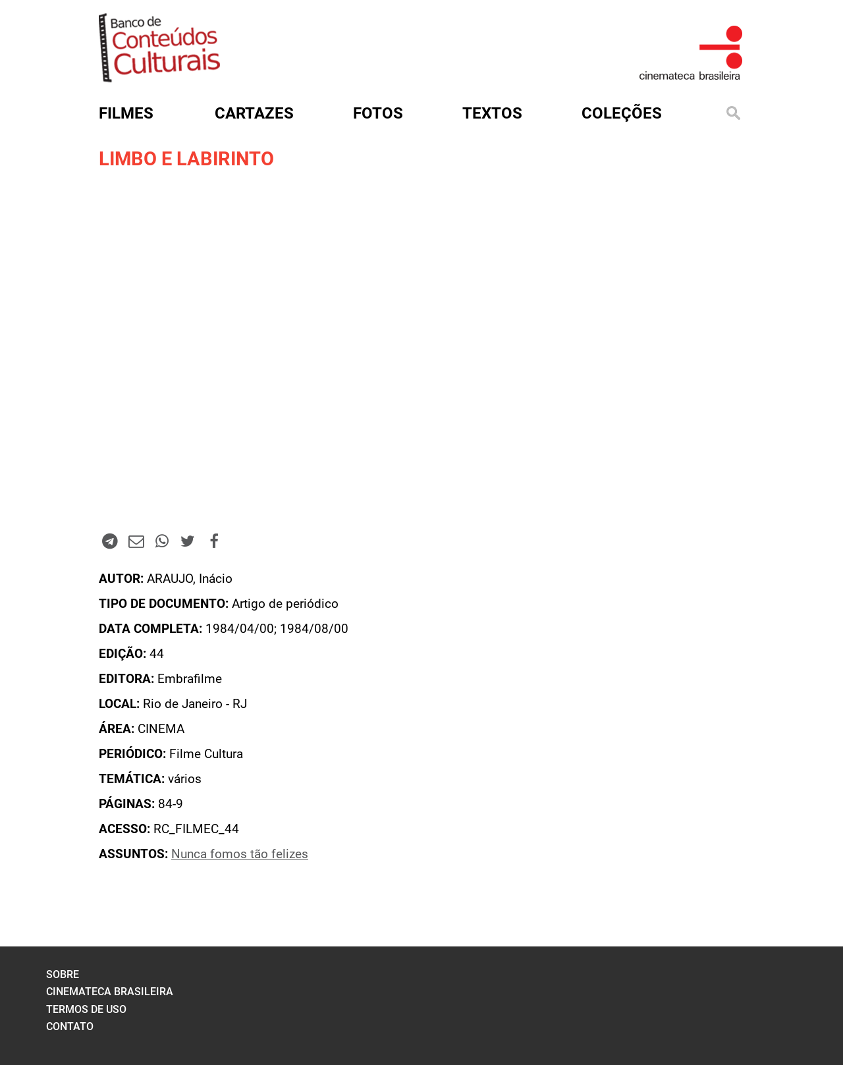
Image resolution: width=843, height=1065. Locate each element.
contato (70, 1026)
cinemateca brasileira (109, 991)
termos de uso (86, 1009)
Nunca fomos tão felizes (239, 854)
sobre (62, 974)
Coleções (622, 113)
